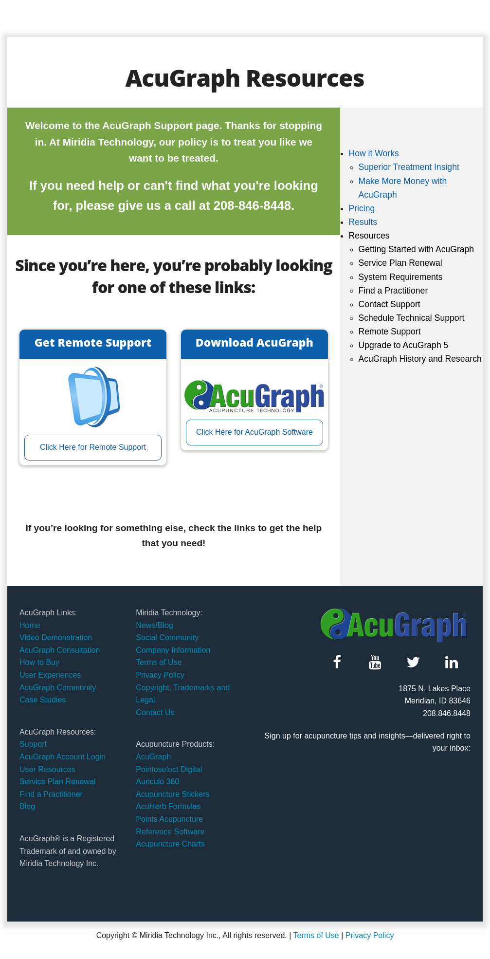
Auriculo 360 (157, 781)
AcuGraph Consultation (59, 650)
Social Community (167, 637)
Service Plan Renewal (400, 263)
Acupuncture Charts (170, 844)
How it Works (373, 153)
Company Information (173, 650)
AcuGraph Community (57, 687)
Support (33, 744)
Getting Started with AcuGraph (416, 249)
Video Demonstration (55, 637)
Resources (368, 235)
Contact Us (155, 712)
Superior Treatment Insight (408, 167)
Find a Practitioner (393, 290)
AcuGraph (153, 757)
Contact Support (389, 304)
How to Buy (39, 662)
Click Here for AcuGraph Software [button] (254, 432)
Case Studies (42, 700)
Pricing (361, 208)
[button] (337, 662)
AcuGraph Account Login (62, 757)
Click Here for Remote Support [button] (93, 447)
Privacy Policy (160, 675)
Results (362, 222)
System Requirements (400, 277)
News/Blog (154, 625)
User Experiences (50, 675)
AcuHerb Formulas (168, 806)
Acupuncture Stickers (172, 794)
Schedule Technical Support (411, 318)
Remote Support (389, 331)
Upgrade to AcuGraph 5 (403, 345)
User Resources (47, 769)
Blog (27, 806)
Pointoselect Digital (169, 769)
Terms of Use (158, 662)
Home (29, 625)
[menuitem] (415, 174)
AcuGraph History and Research (419, 359)
